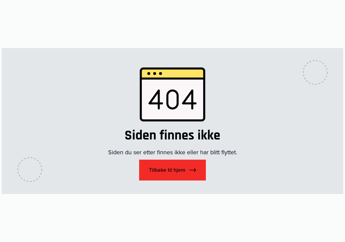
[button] (172, 170)
